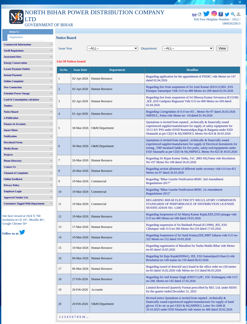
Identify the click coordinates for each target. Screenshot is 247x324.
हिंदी (194, 15)
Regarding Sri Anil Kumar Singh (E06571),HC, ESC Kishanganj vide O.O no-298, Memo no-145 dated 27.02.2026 (192, 279)
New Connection (13, 87)
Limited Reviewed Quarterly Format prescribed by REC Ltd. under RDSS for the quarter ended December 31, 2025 (191, 289)
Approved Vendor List (16, 197)
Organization (16, 37)
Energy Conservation (15, 62)
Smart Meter (11, 130)
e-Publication (11, 117)
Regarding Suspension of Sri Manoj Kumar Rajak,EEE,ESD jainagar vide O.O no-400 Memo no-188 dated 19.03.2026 (191, 216)
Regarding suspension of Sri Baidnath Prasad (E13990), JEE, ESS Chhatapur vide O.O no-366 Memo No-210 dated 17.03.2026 (186, 226)
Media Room (11, 148)
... (87, 317)
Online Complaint (13, 81)
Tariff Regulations (14, 50)
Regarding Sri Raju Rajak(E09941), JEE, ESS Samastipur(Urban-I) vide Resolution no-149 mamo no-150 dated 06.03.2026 (190, 258)
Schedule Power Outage (17, 93)
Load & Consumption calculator (21, 99)
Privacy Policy (11, 185)
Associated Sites (12, 56)
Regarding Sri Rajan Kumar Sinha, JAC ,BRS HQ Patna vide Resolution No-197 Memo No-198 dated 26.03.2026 (190, 160)
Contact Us (10, 166)
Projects (8, 154)
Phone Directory (13, 160)
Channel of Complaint (16, 173)
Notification (10, 136)
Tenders (8, 105)
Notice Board (11, 111)
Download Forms (13, 142)
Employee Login (13, 191)
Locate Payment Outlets (17, 69)
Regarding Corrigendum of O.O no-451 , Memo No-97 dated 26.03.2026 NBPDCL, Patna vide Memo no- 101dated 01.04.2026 (190, 113)
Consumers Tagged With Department (24, 203)
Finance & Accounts (15, 124)
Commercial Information (17, 44)
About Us (14, 31)
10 (83, 317)
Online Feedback (13, 179)
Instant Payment (13, 75)
